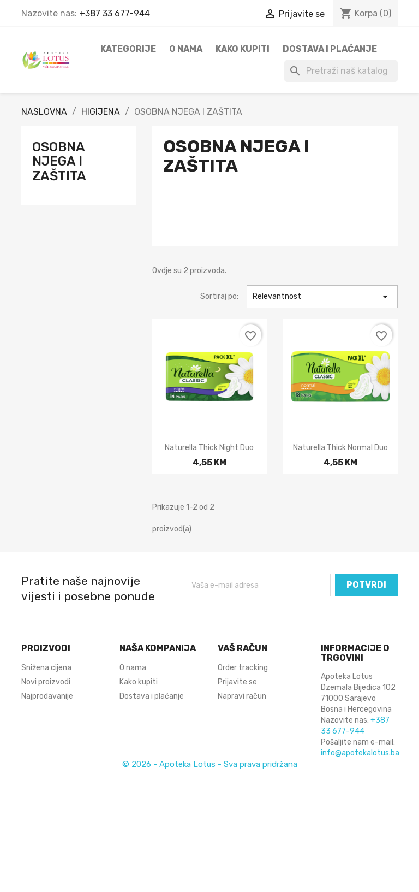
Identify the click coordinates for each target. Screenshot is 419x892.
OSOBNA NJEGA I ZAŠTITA (59, 161)
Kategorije (128, 49)
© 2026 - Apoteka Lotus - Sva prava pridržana (209, 764)
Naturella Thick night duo (209, 447)
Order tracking (243, 667)
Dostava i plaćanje (330, 49)
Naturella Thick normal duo (340, 447)
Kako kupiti (243, 49)
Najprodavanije (47, 696)
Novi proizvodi (45, 682)
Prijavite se (237, 682)
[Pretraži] (341, 71)
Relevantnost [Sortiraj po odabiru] (322, 296)
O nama (185, 49)
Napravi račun (242, 696)
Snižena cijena (46, 667)
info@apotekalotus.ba (360, 753)
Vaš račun (242, 648)
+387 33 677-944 (114, 13)
